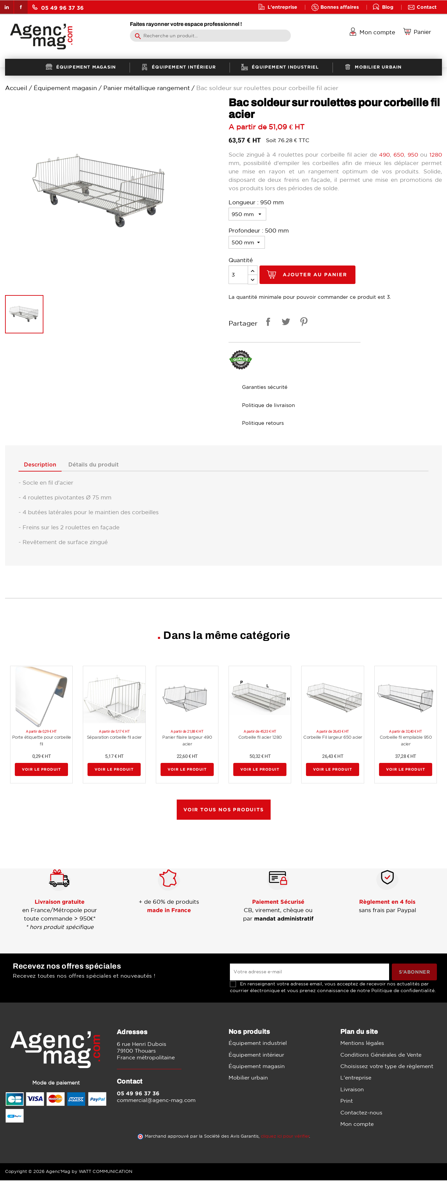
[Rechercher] (210, 36)
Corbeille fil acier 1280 (260, 737)
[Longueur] (247, 214)
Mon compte (357, 1125)
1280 (435, 154)
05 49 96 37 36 (58, 7)
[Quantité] (238, 275)
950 (413, 154)
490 (383, 154)
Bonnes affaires (339, 6)
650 (397, 154)
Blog (387, 6)
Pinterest (302, 323)
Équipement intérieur (256, 1055)
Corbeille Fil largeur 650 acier (332, 737)
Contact (427, 6)
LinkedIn (6, 7)
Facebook (21, 7)
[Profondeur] (247, 242)
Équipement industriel (258, 1044)
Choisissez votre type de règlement (386, 1067)
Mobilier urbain (248, 1078)
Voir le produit (41, 770)
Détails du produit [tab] (99, 465)
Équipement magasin (257, 1067)
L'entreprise (282, 6)
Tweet (284, 323)
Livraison (352, 1090)
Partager (267, 323)
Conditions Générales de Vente (380, 1055)
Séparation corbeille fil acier (114, 737)
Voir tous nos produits (223, 809)
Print (346, 1101)
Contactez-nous (361, 1113)
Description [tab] (42, 465)
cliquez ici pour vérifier (285, 1136)
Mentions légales (362, 1044)
